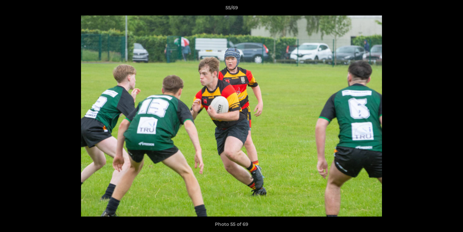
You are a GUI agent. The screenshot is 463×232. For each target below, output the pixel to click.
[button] (451, 9)
